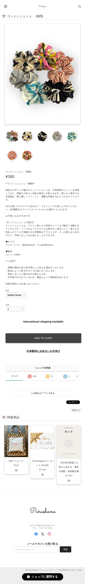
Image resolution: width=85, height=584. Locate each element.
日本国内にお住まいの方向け (43, 351)
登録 (65, 549)
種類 (7, 291)
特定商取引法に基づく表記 (70, 570)
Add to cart (43, 338)
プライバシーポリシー (48, 570)
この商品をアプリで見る (42, 393)
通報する (76, 410)
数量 (7, 305)
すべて (15, 376)
